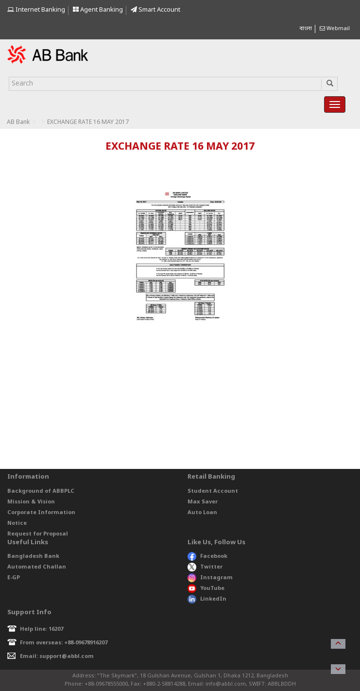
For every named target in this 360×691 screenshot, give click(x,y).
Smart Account (155, 10)
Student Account (213, 491)
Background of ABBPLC (40, 491)
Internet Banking (36, 10)
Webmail (335, 28)
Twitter (205, 567)
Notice (17, 523)
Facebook (207, 556)
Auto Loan (202, 512)
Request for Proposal (37, 534)
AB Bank (18, 122)
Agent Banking (98, 10)
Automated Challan (36, 567)
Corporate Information (41, 512)
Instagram (210, 577)
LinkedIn (207, 599)
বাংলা (305, 28)
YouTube (206, 588)
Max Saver (203, 502)
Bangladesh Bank (33, 556)
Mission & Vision (31, 502)
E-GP (13, 577)
